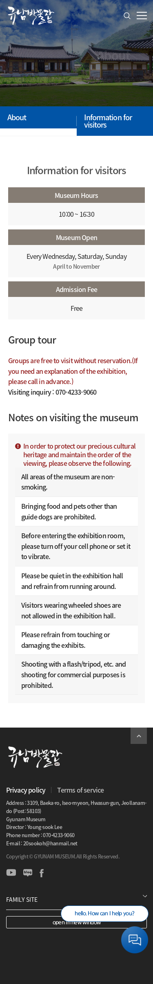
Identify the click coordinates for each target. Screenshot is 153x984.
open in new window (76, 923)
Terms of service (80, 789)
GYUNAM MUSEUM (30, 15)
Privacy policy (26, 789)
